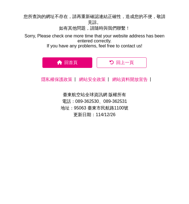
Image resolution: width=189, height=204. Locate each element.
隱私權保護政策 (56, 79)
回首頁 (67, 62)
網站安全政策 (92, 79)
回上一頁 (121, 62)
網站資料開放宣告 (130, 79)
